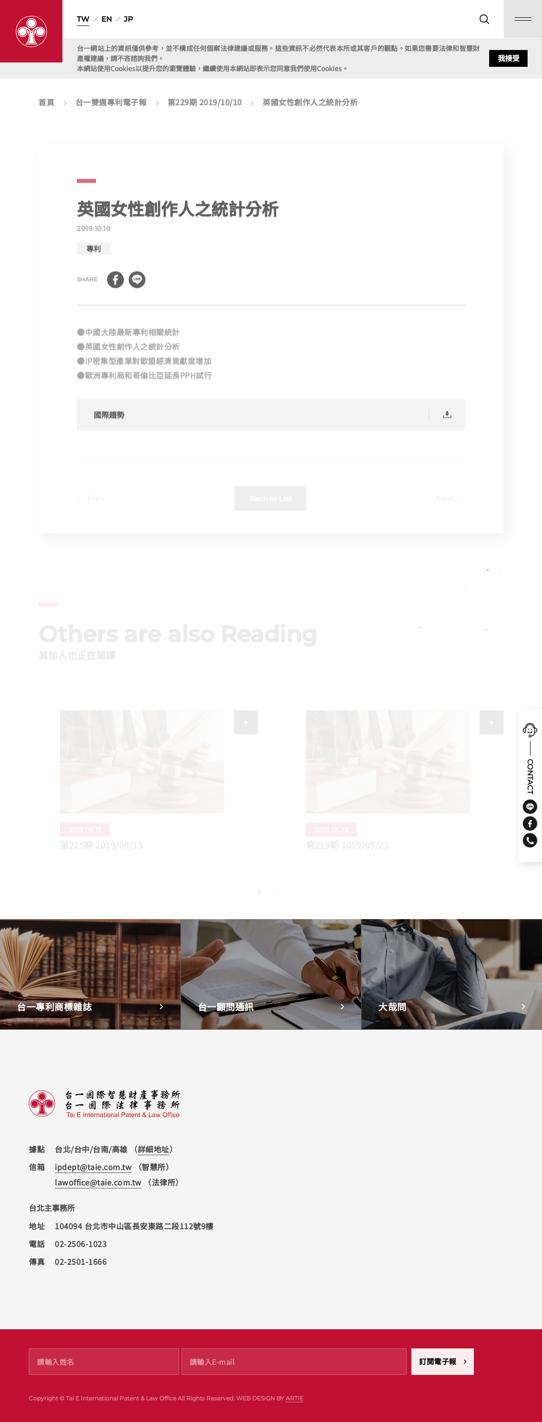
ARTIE (294, 1398)
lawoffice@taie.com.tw (98, 1182)
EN (106, 19)
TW (83, 19)
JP (128, 19)
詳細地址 (153, 1149)
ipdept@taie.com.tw (93, 1167)
